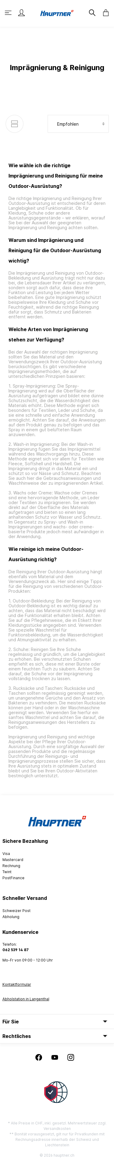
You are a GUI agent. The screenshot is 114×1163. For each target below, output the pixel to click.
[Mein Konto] (21, 13)
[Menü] (8, 13)
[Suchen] (91, 13)
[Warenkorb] (104, 13)
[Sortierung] (78, 124)
